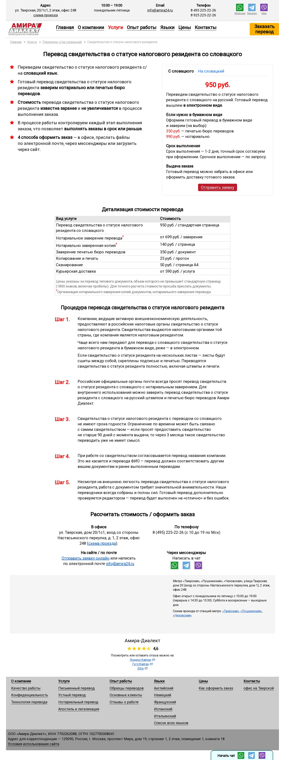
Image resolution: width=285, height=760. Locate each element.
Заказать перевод (264, 29)
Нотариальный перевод (78, 702)
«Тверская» (230, 611)
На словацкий (211, 71)
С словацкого (181, 71)
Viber (264, 13)
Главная (65, 27)
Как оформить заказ (216, 688)
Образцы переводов (127, 688)
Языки (167, 27)
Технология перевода (29, 702)
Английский (163, 688)
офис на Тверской (258, 688)
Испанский (163, 709)
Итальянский (165, 716)
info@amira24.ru (160, 10)
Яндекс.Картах (140, 660)
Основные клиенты (126, 695)
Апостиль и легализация (78, 709)
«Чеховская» (182, 615)
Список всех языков (171, 723)
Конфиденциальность (29, 695)
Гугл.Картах (140, 664)
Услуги (64, 681)
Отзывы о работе (124, 702)
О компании (91, 27)
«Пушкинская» (251, 611)
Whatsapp (240, 13)
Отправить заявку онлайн (85, 558)
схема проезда (45, 15)
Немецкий (162, 695)
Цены (184, 27)
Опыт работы (141, 27)
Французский (165, 702)
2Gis (140, 668)
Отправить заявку (217, 187)
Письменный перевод (76, 688)
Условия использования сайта (33, 744)
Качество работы (26, 688)
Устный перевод (72, 695)
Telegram (252, 13)
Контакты (205, 27)
